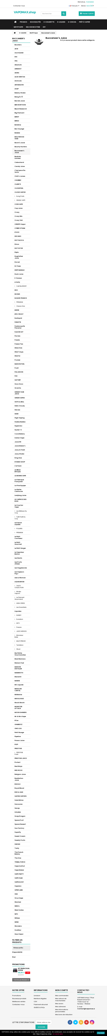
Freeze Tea (19, 344)
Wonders (18, 926)
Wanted (18, 902)
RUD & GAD (19, 792)
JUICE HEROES (21, 631)
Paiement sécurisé (41, 1004)
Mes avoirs (59, 1003)
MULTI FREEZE (21, 641)
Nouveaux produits (19, 998)
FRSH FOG (18, 348)
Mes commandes (61, 995)
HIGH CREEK (20, 603)
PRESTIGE (18, 748)
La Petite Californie (19, 490)
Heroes (17, 410)
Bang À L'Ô (19, 97)
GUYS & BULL (19, 402)
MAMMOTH (19, 673)
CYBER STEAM (20, 228)
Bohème (18, 125)
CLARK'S (18, 184)
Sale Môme (19, 800)
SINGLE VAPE (20, 200)
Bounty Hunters (21, 147)
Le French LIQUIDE (18, 524)
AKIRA (17, 73)
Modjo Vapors (18, 592)
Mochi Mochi (20, 702)
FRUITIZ (17, 356)
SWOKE (17, 844)
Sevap (17, 808)
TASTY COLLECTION (19, 587)
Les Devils (18, 558)
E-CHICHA (72, 22)
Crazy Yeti (19, 220)
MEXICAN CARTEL (18, 690)
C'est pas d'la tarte (20, 171)
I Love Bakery (20, 434)
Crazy (17, 212)
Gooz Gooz (19, 384)
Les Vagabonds (21, 568)
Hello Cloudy (20, 406)
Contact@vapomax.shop (87, 1009)
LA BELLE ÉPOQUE (18, 471)
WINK (17, 922)
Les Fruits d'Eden (18, 563)
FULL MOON (19, 372)
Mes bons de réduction (63, 1014)
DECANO (18, 236)
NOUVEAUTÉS (35, 22)
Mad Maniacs (20, 659)
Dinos (17, 244)
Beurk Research (21, 109)
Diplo (17, 252)
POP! (16, 744)
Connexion (90, 2)
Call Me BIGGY (21, 286)
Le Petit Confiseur (18, 537)
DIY (44, 27)
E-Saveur (18, 278)
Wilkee (17, 918)
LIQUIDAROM (19, 582)
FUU (16, 376)
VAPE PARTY (19, 874)
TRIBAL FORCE (20, 862)
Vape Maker (19, 870)
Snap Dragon (20, 816)
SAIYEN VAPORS (21, 796)
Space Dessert (20, 824)
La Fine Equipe (20, 485)
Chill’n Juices (20, 176)
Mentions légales (40, 998)
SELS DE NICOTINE (33, 27)
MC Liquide (19, 685)
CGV (35, 1001)
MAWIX (17, 681)
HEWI (16, 414)
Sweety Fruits (20, 840)
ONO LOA (18, 728)
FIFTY (18, 623)
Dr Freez (18, 266)
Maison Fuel (19, 663)
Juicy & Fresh (20, 450)
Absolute (18, 65)
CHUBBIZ (18, 180)
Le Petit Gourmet (18, 543)
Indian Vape (19, 438)
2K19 (16, 49)
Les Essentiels (21, 607)
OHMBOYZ (18, 724)
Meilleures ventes (18, 1001)
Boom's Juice (20, 143)
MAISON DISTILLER (18, 668)
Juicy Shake (19, 454)
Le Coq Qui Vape (19, 506)
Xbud (18, 649)
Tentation (19, 645)
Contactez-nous (19, 6)
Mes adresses (60, 1006)
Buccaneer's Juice (19, 152)
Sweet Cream (20, 836)
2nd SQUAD (19, 53)
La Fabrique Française (19, 481)
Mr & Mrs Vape (20, 716)
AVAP (17, 89)
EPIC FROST (19, 314)
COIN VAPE (19, 204)
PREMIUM (19, 302)
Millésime (18, 694)
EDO (16, 290)
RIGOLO (18, 784)
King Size (18, 458)
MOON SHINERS (21, 712)
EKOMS (17, 294)
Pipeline (18, 736)
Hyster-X (18, 430)
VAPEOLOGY (19, 882)
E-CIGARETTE (49, 22)
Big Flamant (19, 113)
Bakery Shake (20, 93)
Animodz (18, 81)
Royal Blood (19, 788)
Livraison (37, 995)
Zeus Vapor (19, 934)
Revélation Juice (19, 779)
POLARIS (19, 528)
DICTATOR (19, 248)
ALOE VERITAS (20, 77)
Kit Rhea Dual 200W (24, 969)
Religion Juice (20, 774)
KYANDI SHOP (20, 462)
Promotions (18, 964)
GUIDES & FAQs (39, 1007)
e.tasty (17, 282)
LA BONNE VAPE (20, 476)
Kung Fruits (20, 196)
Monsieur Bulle (19, 636)
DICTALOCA (19, 240)
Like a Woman (20, 578)
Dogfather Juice (19, 257)
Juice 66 (18, 442)
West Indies (19, 910)
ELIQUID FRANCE (21, 298)
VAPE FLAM (19, 878)
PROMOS (23, 22)
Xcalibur (18, 930)
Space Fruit (19, 820)
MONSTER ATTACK (18, 707)
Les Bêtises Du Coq (21, 512)
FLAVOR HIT (19, 332)
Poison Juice (19, 740)
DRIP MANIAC (20, 270)
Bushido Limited (18, 157)
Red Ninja (18, 766)
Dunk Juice (19, 274)
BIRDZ (17, 121)
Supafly (18, 832)
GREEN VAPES (20, 398)
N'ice (16, 720)
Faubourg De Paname (20, 327)
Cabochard (19, 162)
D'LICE (17, 232)
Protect (17, 762)
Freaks (17, 340)
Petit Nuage (19, 732)
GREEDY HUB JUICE (19, 393)
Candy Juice (20, 166)
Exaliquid (18, 318)
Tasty (17, 848)
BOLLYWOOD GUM (19, 138)
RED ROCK (18, 770)
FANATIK (18, 322)
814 (16, 57)
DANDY (18, 615)
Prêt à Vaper (84, 22)
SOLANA (18, 812)
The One (18, 858)
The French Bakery (19, 853)
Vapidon (18, 886)
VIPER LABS (19, 890)
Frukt (17, 368)
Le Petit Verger (20, 548)
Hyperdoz (18, 426)
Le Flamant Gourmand (19, 598)
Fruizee (17, 360)
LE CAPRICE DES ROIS (20, 500)
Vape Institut (20, 866)
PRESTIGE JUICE (21, 758)
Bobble (17, 133)
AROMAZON (19, 85)
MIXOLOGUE (19, 698)
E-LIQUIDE (61, 22)
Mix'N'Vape (18, 27)
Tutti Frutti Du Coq (20, 518)
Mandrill (18, 677)
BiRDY (17, 117)
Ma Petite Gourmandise (20, 654)
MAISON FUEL (20, 364)
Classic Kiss (20, 306)
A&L (16, 61)
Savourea (18, 804)
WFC (16, 914)
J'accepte (100, 1033)
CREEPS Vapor (20, 224)
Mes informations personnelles (61, 1010)
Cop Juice (18, 208)
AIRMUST (18, 69)
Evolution (19, 619)
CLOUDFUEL (19, 188)
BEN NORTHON (20, 105)
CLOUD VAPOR (20, 192)
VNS (16, 894)
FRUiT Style (19, 352)
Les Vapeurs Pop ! (19, 573)
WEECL (17, 906)
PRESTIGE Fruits (19, 753)
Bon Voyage (19, 129)
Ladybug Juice (20, 495)
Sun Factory (19, 828)
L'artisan (18, 466)
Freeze (19, 627)
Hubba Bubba (20, 422)
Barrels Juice (20, 101)
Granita (18, 388)
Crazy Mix (18, 216)
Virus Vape (19, 898)
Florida (17, 336)
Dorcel (17, 262)
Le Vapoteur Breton (19, 553)
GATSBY (18, 380)
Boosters (18, 45)
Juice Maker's (20, 446)
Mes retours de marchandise (60, 999)
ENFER (17, 310)
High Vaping (20, 418)
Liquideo (18, 611)
